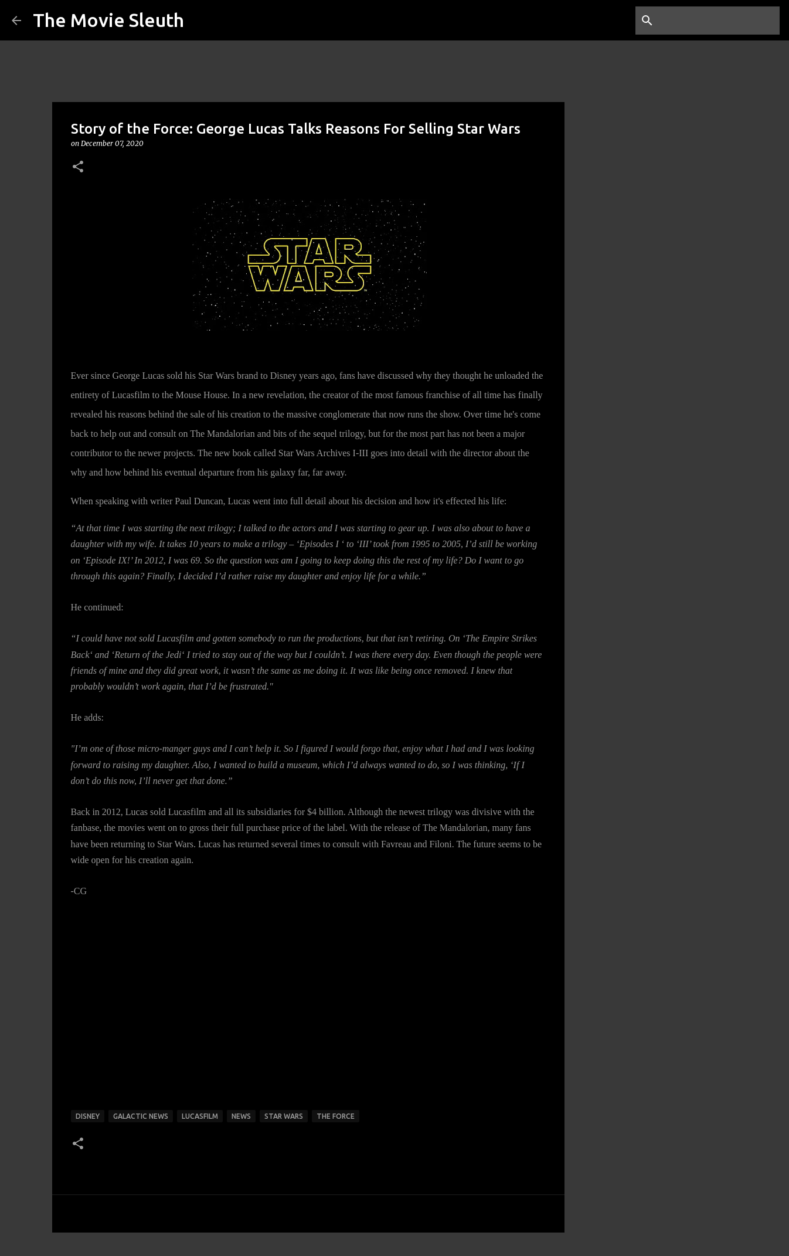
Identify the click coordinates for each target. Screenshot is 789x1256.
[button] (78, 167)
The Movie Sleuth (108, 19)
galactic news (140, 1116)
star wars (283, 1116)
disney (88, 1116)
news (241, 1116)
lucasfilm (200, 1116)
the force (336, 1116)
